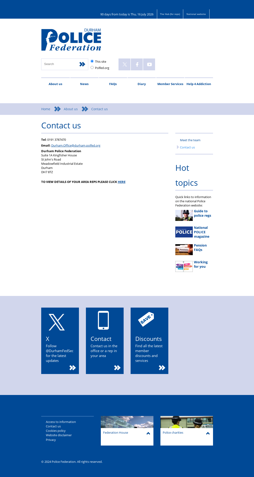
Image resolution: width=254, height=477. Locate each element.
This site (100, 61)
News (84, 84)
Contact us (187, 147)
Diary (142, 84)
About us (55, 84)
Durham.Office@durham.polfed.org (75, 145)
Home (45, 109)
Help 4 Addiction (198, 84)
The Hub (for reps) (170, 14)
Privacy (51, 440)
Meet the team (190, 140)
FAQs (113, 84)
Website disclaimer (59, 435)
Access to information (61, 422)
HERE (121, 182)
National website (196, 14)
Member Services (170, 84)
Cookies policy (56, 431)
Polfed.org (102, 68)
